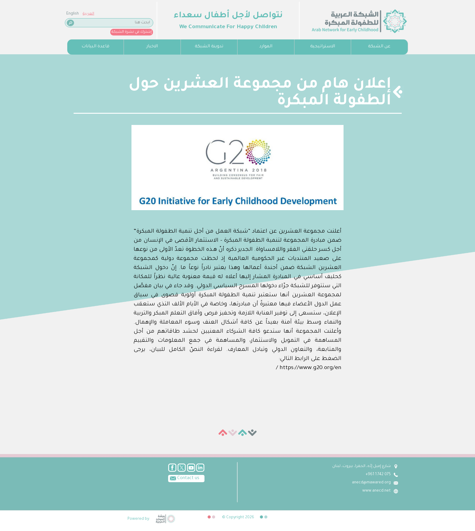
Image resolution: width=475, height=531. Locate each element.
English (72, 14)
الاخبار (152, 46)
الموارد (265, 46)
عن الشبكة (379, 46)
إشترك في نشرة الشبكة (131, 32)
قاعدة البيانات (95, 46)
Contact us (183, 478)
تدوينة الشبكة (209, 46)
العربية (88, 14)
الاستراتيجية (322, 46)
